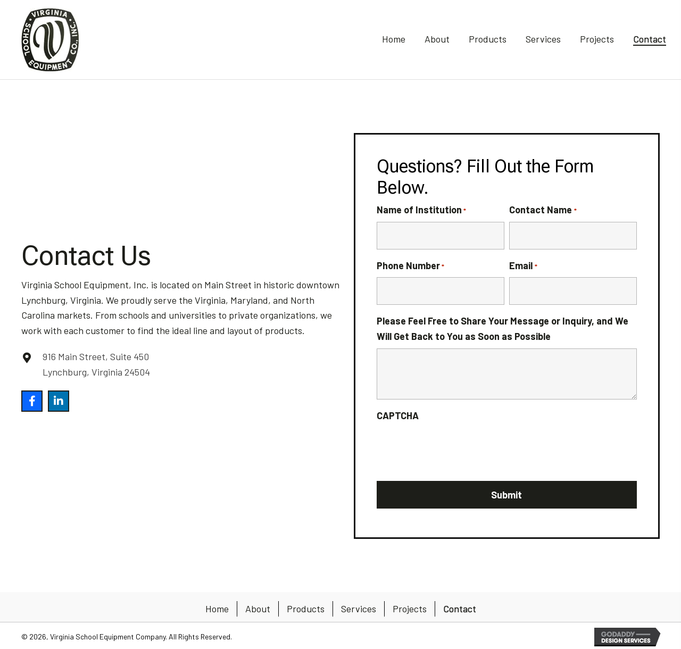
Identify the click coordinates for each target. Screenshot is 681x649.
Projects (410, 608)
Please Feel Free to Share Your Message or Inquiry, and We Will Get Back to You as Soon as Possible (502, 328)
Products (306, 608)
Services (358, 608)
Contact (459, 608)
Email (523, 266)
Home (217, 608)
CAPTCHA (398, 415)
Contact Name (542, 210)
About (257, 608)
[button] (32, 401)
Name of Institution (421, 210)
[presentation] (457, 448)
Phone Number (410, 266)
